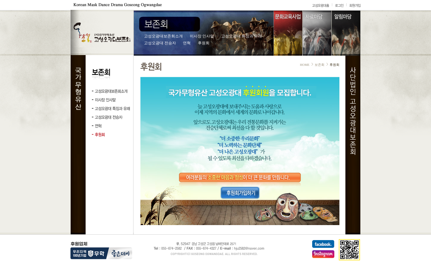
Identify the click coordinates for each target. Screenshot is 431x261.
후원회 (204, 43)
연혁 (187, 43)
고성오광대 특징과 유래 (241, 36)
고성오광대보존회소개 (163, 36)
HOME (304, 64)
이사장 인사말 (202, 36)
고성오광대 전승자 (160, 43)
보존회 (319, 64)
